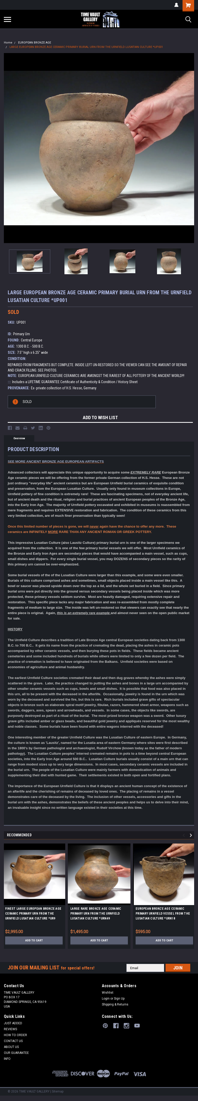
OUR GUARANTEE (16, 1053)
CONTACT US (13, 1041)
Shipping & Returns (115, 1004)
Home (8, 42)
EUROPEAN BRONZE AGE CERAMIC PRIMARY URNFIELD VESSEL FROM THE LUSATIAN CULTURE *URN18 (163, 913)
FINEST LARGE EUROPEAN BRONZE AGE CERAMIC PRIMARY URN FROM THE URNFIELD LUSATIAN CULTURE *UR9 (33, 913)
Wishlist (107, 992)
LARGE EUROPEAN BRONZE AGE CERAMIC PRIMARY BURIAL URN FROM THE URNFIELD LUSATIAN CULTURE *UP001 (86, 47)
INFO (7, 1059)
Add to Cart (34, 940)
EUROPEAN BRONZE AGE (34, 42)
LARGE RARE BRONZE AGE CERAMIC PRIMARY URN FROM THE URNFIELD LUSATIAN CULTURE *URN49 (95, 913)
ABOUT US (11, 1047)
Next (192, 835)
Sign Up (119, 998)
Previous (184, 835)
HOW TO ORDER (15, 1035)
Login (106, 998)
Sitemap (57, 1091)
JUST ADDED (13, 1023)
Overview (19, 438)
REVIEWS (10, 1029)
